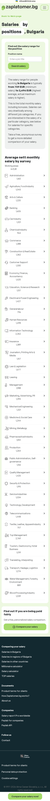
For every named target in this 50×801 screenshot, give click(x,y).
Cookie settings (10, 778)
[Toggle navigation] (44, 7)
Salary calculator (10, 671)
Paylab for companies (12, 720)
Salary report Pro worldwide (16, 715)
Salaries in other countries (15, 661)
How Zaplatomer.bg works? (15, 696)
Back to (11, 16)
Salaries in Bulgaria (11, 652)
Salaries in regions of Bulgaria (17, 656)
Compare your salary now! (25, 796)
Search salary (18, 66)
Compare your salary (25, 627)
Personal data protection (14, 771)
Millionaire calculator (12, 666)
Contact (6, 740)
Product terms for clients (14, 691)
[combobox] (23, 59)
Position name (15, 54)
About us (6, 700)
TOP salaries (8, 676)
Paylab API (7, 725)
